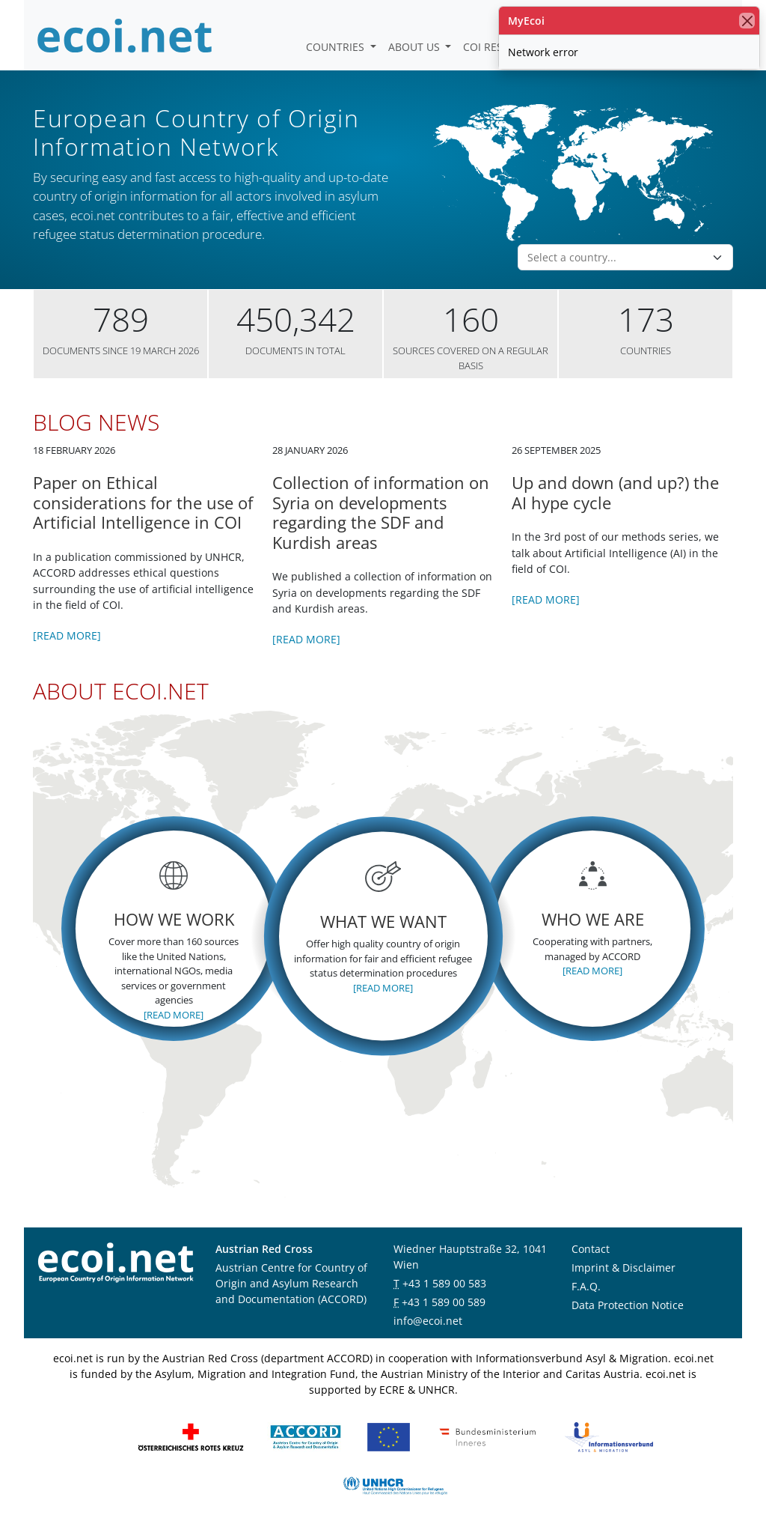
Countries (336, 47)
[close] (747, 20)
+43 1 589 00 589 (443, 1302)
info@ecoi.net (427, 1321)
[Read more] (67, 635)
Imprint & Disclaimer (623, 1267)
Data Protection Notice (628, 1305)
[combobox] (616, 257)
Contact (591, 1249)
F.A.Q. (586, 1286)
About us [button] (415, 47)
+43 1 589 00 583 (444, 1283)
